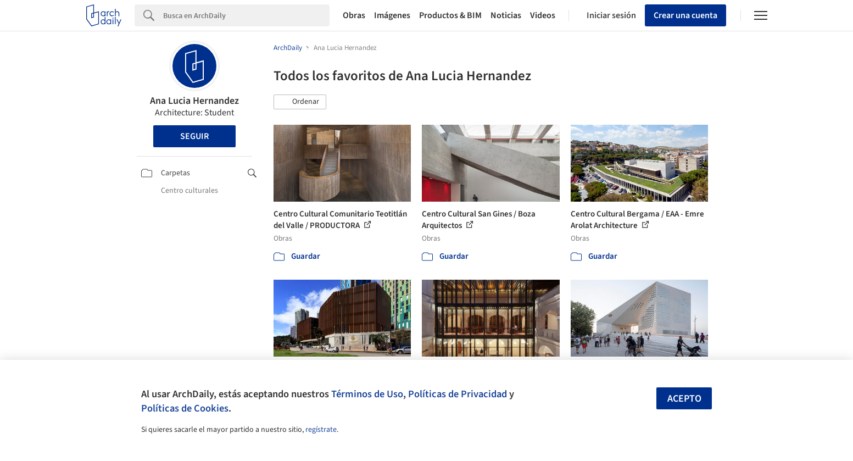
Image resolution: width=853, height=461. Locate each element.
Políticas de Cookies (184, 408)
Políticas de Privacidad (457, 394)
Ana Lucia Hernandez (194, 101)
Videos (542, 15)
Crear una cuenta (685, 15)
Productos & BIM (450, 15)
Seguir (194, 136)
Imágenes (392, 15)
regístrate (321, 429)
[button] (300, 102)
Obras (354, 15)
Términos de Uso (367, 394)
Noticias (505, 15)
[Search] (246, 15)
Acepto (684, 399)
